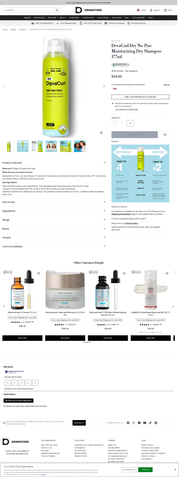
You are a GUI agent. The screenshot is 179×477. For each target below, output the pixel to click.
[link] (155, 10)
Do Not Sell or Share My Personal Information (17, 446)
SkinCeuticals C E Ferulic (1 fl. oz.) (22, 312)
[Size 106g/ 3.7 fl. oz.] (156, 332)
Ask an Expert (114, 442)
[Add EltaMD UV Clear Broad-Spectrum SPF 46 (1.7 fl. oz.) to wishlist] (167, 273)
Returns (45, 445)
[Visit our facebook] (128, 417)
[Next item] (173, 306)
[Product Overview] (54, 162)
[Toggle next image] (104, 86)
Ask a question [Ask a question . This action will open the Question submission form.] (131, 71)
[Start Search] (57, 10)
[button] (140, 65)
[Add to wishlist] (165, 134)
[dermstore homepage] (88, 10)
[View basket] (168, 10)
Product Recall (148, 450)
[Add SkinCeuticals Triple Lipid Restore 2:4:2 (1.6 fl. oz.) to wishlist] (81, 273)
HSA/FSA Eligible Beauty (118, 445)
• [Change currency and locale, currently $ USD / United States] (141, 10)
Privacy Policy (147, 439)
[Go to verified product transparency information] (120, 65)
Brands (13, 29)
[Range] (54, 219)
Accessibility (147, 453)
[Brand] (54, 228)
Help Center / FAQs (49, 439)
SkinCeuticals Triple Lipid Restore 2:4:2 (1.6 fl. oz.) (65, 313)
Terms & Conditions (150, 445)
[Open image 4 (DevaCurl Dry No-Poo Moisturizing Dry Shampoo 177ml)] (51, 146)
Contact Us (46, 442)
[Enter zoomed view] (101, 132)
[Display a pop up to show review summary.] (32, 322)
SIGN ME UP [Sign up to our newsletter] (79, 417)
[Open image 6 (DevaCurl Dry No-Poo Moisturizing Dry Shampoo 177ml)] (80, 146)
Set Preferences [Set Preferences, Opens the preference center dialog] (129, 470)
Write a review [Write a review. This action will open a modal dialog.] (117, 71)
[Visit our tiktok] (150, 417)
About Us (112, 439)
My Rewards (80, 442)
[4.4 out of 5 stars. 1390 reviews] (106, 324)
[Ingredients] (54, 211)
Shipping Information (50, 447)
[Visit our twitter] (133, 417)
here (44, 475)
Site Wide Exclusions (150, 442)
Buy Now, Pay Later (116, 456)
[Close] (175, 469)
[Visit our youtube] (145, 417)
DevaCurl (22, 29)
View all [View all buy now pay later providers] (166, 85)
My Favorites (80, 445)
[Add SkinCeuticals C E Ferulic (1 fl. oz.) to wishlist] (38, 273)
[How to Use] (54, 202)
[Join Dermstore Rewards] (142, 109)
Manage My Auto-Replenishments (89, 439)
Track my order (48, 450)
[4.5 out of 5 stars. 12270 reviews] (21, 322)
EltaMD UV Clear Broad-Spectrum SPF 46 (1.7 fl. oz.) (151, 313)
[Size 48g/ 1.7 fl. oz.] (144, 332)
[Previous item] (4, 306)
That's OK (145, 470)
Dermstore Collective (118, 447)
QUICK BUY (22, 338)
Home (5, 29)
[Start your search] (32, 10)
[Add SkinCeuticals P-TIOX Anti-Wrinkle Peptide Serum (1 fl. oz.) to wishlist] (124, 273)
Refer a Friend (81, 447)
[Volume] (54, 237)
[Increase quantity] (130, 123)
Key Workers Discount (117, 450)
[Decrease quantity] (115, 123)
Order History (81, 450)
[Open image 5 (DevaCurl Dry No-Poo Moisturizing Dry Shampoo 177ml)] (65, 146)
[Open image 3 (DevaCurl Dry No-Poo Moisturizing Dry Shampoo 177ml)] (37, 146)
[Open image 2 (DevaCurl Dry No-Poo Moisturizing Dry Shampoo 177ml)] (22, 146)
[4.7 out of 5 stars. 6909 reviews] (149, 324)
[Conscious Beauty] (54, 246)
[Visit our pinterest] (156, 417)
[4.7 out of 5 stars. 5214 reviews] (63, 324)
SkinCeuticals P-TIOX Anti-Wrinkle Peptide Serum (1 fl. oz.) (108, 313)
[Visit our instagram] (139, 417)
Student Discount (116, 453)
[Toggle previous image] (4, 86)
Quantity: (116, 118)
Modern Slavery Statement (153, 447)
